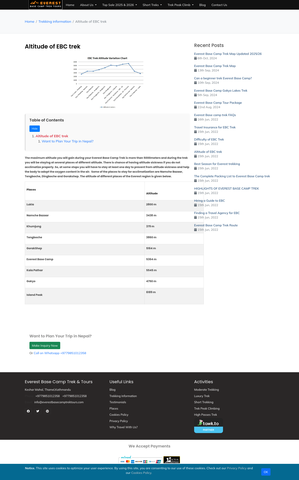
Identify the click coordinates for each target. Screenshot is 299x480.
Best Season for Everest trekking (217, 164)
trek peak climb (179, 5)
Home (70, 5)
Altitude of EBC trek (52, 136)
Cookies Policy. (141, 473)
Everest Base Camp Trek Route (216, 225)
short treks (151, 5)
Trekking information (54, 21)
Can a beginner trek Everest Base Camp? (223, 78)
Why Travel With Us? (123, 427)
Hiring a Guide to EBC (209, 200)
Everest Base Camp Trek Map (215, 66)
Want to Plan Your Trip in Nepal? (68, 141)
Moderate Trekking (206, 389)
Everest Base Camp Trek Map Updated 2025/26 (228, 54)
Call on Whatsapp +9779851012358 (60, 353)
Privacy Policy (118, 421)
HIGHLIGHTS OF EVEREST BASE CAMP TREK (226, 188)
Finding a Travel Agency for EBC (217, 213)
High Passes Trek (205, 414)
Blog (112, 389)
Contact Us (219, 5)
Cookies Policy (118, 414)
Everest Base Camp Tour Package (218, 103)
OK (266, 472)
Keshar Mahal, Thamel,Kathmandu (48, 389)
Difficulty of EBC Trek (209, 139)
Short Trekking (203, 402)
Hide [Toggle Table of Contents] (35, 128)
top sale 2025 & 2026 (118, 5)
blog (202, 5)
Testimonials (117, 402)
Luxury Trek (202, 396)
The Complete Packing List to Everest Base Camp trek (232, 176)
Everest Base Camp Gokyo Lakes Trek (220, 90)
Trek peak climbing (207, 408)
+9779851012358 (47, 396)
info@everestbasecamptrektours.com (59, 402)
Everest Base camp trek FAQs (215, 115)
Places (113, 408)
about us (87, 5)
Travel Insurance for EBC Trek (215, 127)
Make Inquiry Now (45, 345)
